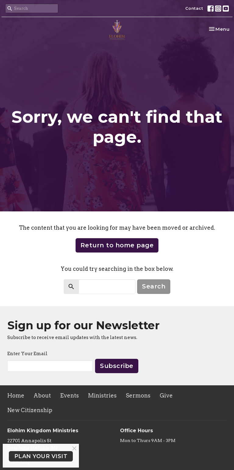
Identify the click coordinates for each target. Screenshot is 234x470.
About (42, 395)
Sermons (138, 395)
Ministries (102, 395)
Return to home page (117, 245)
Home (15, 395)
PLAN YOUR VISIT (41, 456)
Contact (194, 8)
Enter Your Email (27, 353)
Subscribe (116, 365)
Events (69, 395)
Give (166, 395)
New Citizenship (29, 410)
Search (153, 286)
